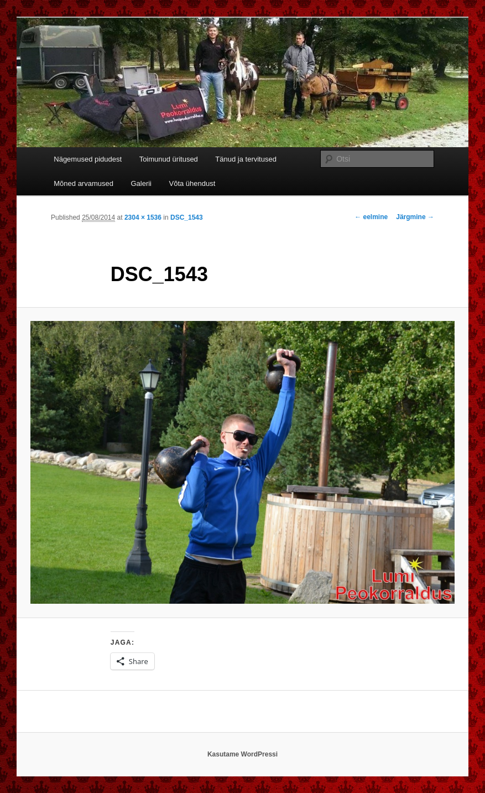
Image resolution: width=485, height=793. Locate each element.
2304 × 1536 (142, 217)
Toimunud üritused (168, 159)
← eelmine (371, 217)
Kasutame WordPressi (242, 754)
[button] (242, 462)
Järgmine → (415, 217)
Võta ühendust (192, 183)
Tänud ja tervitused (246, 159)
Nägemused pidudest (88, 159)
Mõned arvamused (83, 183)
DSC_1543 (186, 217)
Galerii (141, 183)
